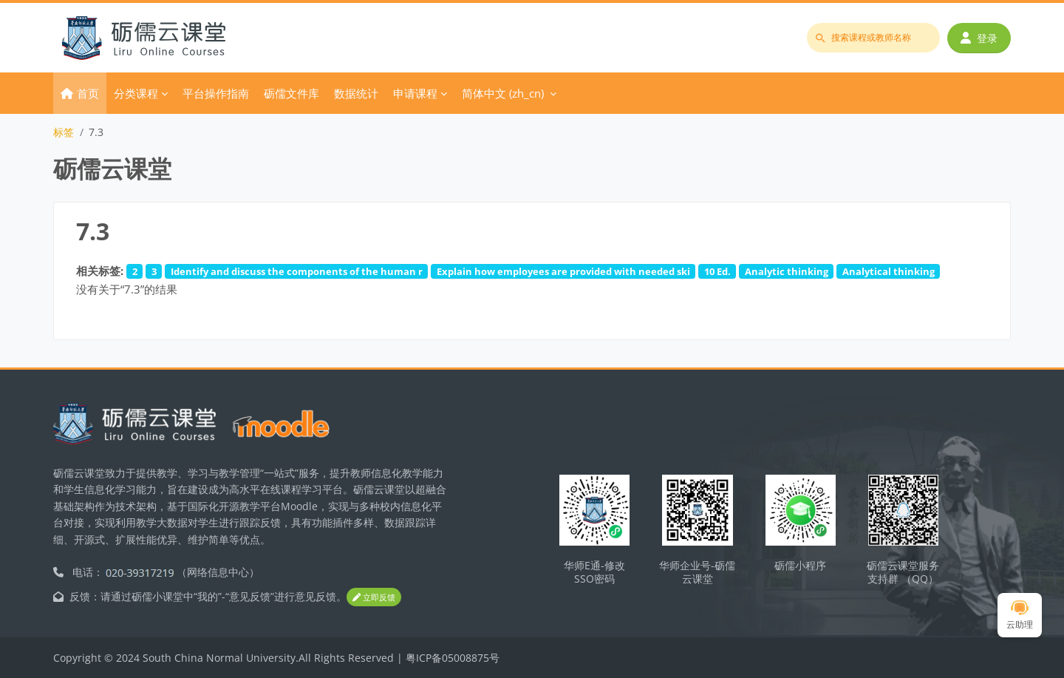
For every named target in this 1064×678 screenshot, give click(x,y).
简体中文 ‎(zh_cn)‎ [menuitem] (503, 93)
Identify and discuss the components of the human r (297, 271)
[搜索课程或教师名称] (873, 38)
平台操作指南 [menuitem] (216, 93)
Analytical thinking (888, 271)
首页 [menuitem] (88, 93)
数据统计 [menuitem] (356, 93)
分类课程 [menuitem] (136, 93)
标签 (63, 132)
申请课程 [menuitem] (415, 93)
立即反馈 (373, 597)
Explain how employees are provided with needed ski (563, 271)
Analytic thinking (786, 271)
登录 (979, 38)
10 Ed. (717, 271)
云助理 (1019, 615)
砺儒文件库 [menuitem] (291, 93)
